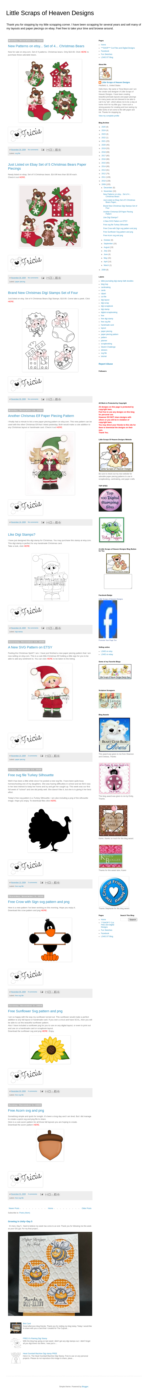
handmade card (107, 325)
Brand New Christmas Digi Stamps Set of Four (43, 293)
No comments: (33, 150)
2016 (104, 159)
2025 (104, 127)
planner (104, 341)
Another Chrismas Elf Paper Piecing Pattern (41, 416)
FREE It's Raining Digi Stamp (35, 1338)
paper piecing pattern (109, 334)
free (102, 316)
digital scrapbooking (109, 312)
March (106, 265)
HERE (11, 301)
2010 (104, 181)
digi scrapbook (107, 306)
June (106, 254)
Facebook (105, 51)
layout (103, 328)
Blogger (85, 1387)
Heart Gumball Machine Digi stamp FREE (40, 1353)
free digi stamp (107, 319)
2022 (104, 138)
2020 (104, 145)
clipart (103, 294)
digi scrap (105, 303)
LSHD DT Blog (107, 57)
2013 (104, 170)
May (106, 258)
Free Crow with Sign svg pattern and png (39, 902)
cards (103, 290)
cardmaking (106, 287)
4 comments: (33, 1091)
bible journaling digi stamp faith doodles (117, 281)
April (106, 262)
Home (50, 1208)
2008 (104, 270)
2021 (104, 141)
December (108, 188)
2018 (104, 152)
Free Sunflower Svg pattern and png (35, 1011)
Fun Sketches (106, 54)
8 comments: (33, 992)
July (106, 251)
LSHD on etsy (106, 654)
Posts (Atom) (24, 1213)
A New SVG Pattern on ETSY (30, 647)
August (107, 247)
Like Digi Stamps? (21, 534)
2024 (104, 130)
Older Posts (86, 1208)
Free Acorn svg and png (26, 1110)
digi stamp (19, 632)
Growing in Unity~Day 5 (20, 1221)
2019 (104, 148)
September (108, 244)
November (108, 191)
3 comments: (33, 882)
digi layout (105, 300)
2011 (104, 177)
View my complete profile (109, 116)
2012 (104, 174)
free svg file (19, 886)
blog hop (104, 284)
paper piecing (20, 282)
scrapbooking (106, 344)
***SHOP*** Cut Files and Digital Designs (118, 48)
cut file (103, 297)
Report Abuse (106, 364)
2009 (104, 184)
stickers (104, 350)
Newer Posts (14, 1208)
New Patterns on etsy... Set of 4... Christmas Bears (46, 46)
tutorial (104, 356)
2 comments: (33, 756)
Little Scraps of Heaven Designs (50, 13)
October (107, 240)
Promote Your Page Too (108, 643)
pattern (104, 337)
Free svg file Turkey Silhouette (31, 775)
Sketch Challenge (108, 347)
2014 (104, 166)
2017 (104, 156)
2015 (104, 163)
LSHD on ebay (107, 657)
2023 (104, 134)
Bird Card (27, 1323)
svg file (17, 153)
